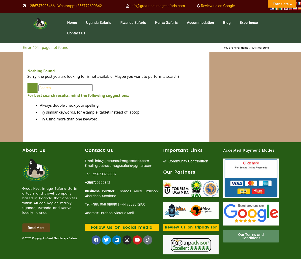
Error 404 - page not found (45, 47)
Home (72, 22)
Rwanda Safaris (133, 22)
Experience (249, 22)
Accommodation (200, 22)
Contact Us (76, 33)
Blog (226, 22)
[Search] (65, 87)
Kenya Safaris (166, 22)
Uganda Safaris (98, 22)
